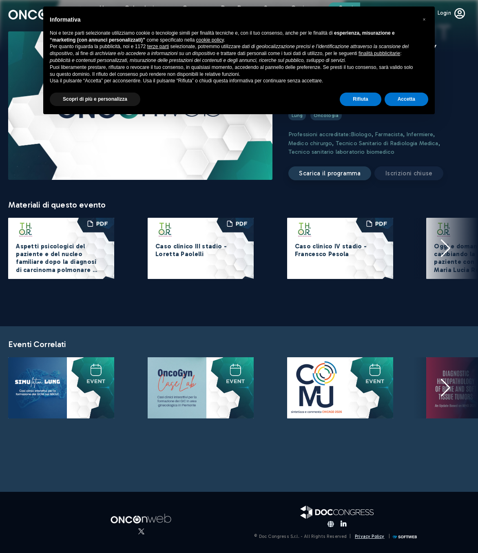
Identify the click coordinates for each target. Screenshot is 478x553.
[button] (445, 248)
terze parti (158, 46)
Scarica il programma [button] (329, 173)
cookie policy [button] (210, 40)
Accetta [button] (406, 99)
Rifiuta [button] (360, 99)
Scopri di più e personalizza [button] (95, 99)
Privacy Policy (369, 536)
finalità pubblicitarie (379, 53)
